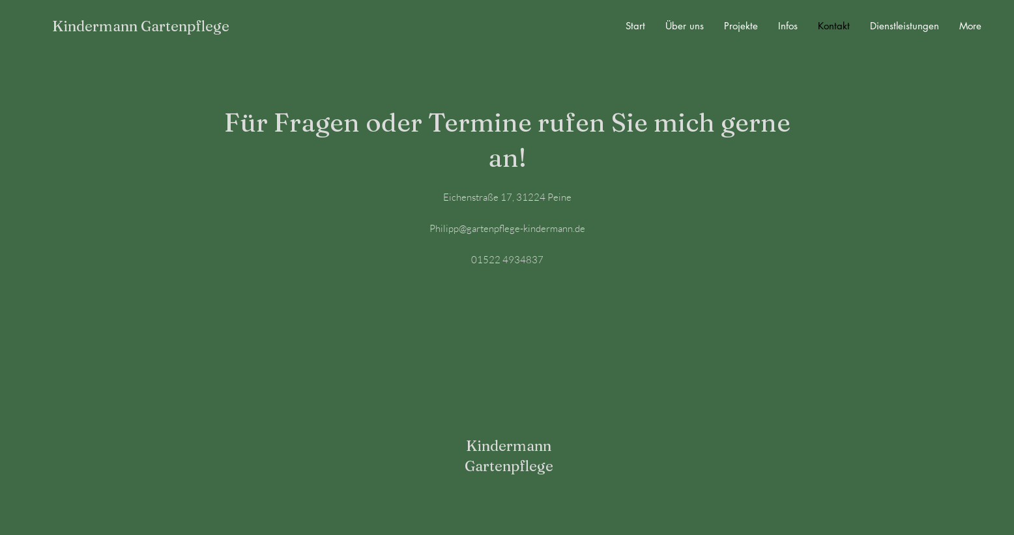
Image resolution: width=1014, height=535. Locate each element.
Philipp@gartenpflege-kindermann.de (507, 228)
